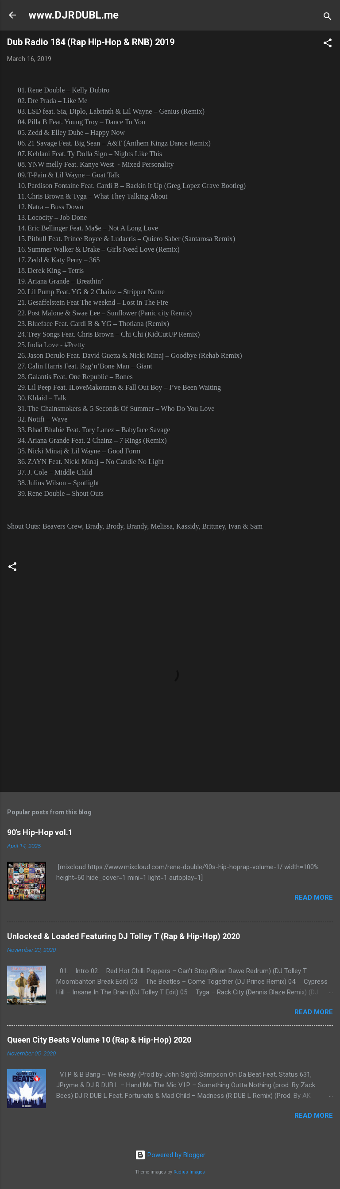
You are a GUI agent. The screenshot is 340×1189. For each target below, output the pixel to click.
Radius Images (189, 1172)
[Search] (327, 17)
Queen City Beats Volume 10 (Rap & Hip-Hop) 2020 (99, 1039)
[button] (327, 44)
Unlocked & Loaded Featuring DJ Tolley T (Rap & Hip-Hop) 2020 (123, 936)
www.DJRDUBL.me (73, 15)
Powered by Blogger (170, 1155)
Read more (313, 897)
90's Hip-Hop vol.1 (40, 832)
